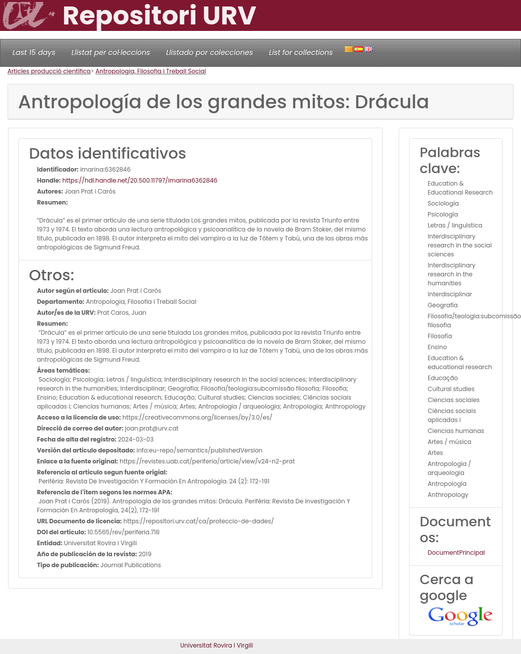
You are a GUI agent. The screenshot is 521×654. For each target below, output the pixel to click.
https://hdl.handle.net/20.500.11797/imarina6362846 (139, 180)
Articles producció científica (48, 71)
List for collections (301, 52)
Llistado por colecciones (209, 52)
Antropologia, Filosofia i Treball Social (150, 71)
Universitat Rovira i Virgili (216, 645)
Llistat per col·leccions (110, 52)
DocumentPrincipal (456, 552)
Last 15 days (33, 52)
